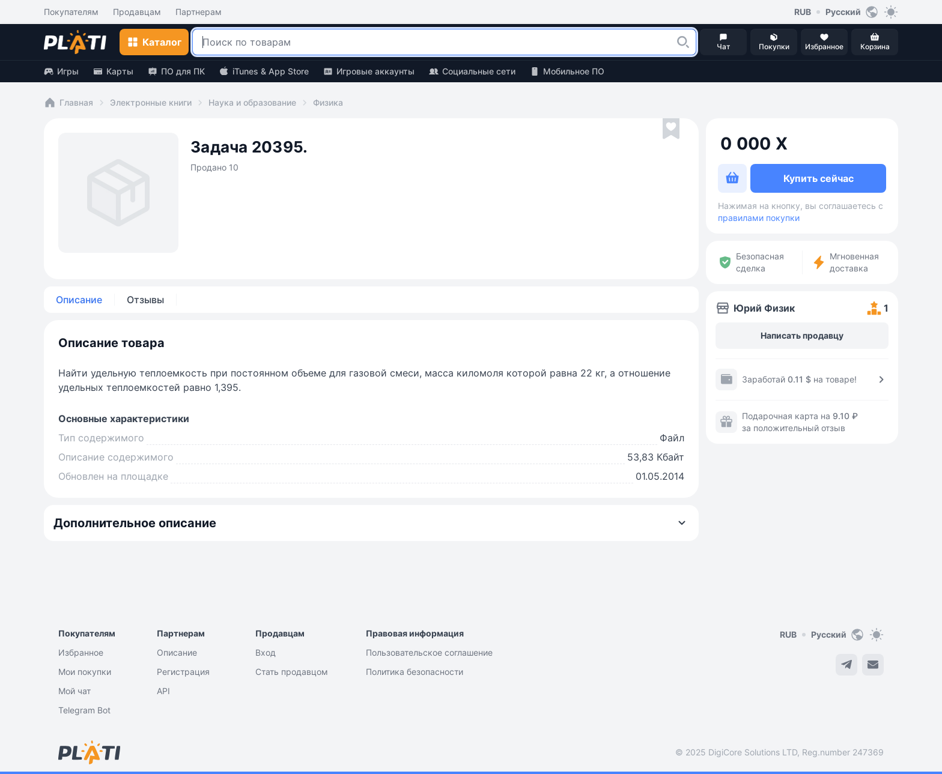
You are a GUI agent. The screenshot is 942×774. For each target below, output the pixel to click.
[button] (683, 42)
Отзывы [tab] (145, 300)
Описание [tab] (79, 300)
